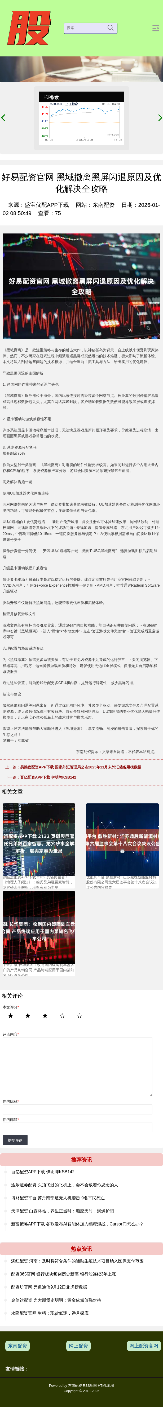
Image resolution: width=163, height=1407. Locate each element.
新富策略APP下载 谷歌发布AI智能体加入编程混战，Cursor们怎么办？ (77, 1224)
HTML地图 (106, 1386)
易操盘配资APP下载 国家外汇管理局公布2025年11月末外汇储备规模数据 (80, 767)
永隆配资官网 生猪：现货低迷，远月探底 (50, 1313)
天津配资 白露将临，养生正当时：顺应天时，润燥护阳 (62, 1211)
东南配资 (17, 1345)
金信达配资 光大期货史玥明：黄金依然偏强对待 (56, 1300)
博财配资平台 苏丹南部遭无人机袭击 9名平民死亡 (58, 1198)
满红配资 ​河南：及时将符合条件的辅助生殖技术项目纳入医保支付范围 (77, 1261)
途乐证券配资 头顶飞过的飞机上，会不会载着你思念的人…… (69, 1185)
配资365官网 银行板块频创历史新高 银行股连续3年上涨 (63, 1274)
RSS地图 (90, 1386)
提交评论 (15, 1140)
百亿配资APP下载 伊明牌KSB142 (48, 777)
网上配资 (78, 1345)
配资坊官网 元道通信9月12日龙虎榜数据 (49, 1287)
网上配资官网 (144, 1345)
